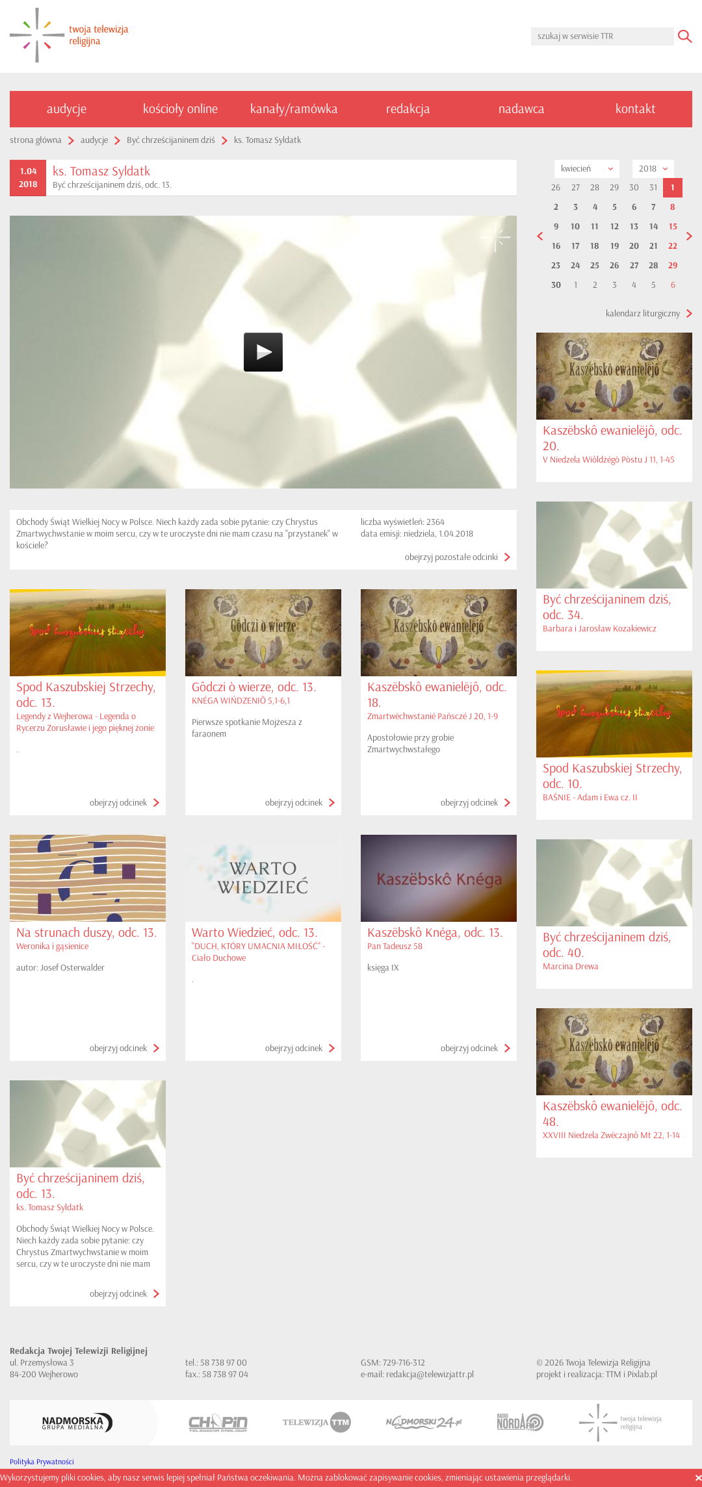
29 (672, 266)
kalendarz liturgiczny (643, 313)
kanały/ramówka (294, 109)
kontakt (636, 109)
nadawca (522, 109)
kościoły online (180, 109)
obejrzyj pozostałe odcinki (451, 557)
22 (672, 246)
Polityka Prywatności (42, 1462)
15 (673, 227)
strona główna (36, 140)
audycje (66, 109)
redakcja (408, 109)
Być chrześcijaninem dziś (171, 140)
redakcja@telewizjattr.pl (430, 1374)
